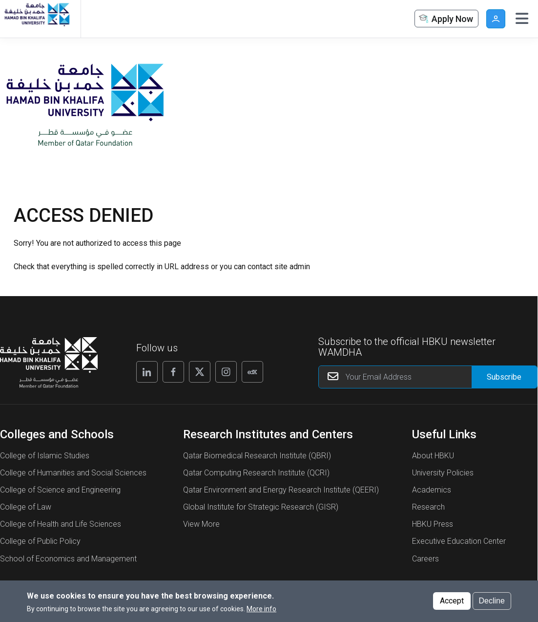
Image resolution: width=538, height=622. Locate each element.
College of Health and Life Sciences (60, 524)
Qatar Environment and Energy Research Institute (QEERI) (281, 489)
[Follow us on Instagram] (226, 372)
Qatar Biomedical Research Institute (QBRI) (257, 455)
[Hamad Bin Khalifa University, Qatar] (36, 19)
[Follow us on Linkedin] (147, 372)
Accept (452, 601)
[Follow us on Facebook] (173, 372)
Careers (425, 558)
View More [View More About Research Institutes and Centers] (201, 524)
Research (428, 507)
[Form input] (504, 377)
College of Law (25, 507)
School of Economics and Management (68, 558)
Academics (431, 489)
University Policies (443, 472)
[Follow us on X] (199, 372)
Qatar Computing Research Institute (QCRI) (256, 472)
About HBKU (433, 455)
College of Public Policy (40, 541)
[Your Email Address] (428, 377)
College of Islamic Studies (44, 455)
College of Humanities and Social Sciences (73, 472)
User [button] (495, 18)
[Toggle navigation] (522, 18)
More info (261, 609)
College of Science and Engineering (60, 489)
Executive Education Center (459, 541)
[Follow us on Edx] (252, 372)
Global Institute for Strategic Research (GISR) (260, 507)
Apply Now (445, 19)
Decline (492, 601)
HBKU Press (432, 524)
